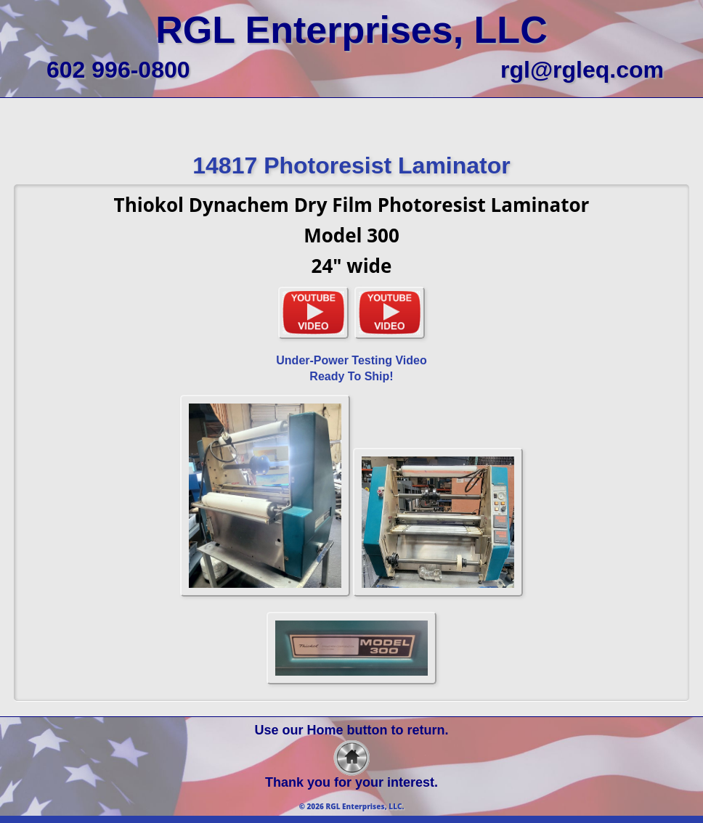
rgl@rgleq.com (582, 70)
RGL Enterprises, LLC (351, 30)
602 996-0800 (118, 70)
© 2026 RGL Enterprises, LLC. (352, 806)
